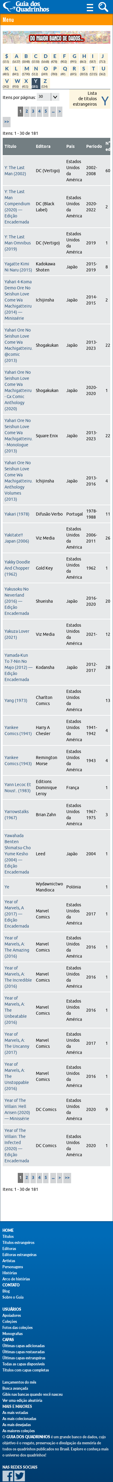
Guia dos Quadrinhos (28, 1437)
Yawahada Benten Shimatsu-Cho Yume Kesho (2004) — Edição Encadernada (18, 854)
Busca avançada (15, 1388)
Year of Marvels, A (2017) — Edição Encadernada (17, 914)
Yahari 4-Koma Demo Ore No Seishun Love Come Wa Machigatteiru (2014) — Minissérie (18, 300)
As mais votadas (15, 1412)
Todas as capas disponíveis (23, 1364)
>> (6, 122)
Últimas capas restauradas (23, 1352)
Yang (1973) (16, 700)
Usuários (11, 1309)
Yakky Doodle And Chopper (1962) (17, 568)
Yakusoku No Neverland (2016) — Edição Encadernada (17, 601)
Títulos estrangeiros (18, 1242)
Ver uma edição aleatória (22, 1400)
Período (94, 147)
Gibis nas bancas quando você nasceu (32, 1394)
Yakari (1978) (17, 514)
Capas (8, 1339)
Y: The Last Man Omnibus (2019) (18, 243)
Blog (6, 1291)
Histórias (9, 1273)
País (70, 147)
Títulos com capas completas (25, 1370)
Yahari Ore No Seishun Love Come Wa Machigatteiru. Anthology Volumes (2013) (19, 481)
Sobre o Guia (13, 1297)
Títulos (8, 1236)
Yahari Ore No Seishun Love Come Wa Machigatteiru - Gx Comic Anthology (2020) (18, 390)
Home (8, 1230)
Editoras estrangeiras (19, 1254)
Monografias (12, 1333)
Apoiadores (11, 1315)
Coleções (9, 1321)
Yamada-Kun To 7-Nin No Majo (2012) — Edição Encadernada (19, 667)
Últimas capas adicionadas (23, 1346)
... (53, 111)
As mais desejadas (16, 1424)
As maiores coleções (18, 1431)
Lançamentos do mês (19, 1382)
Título (11, 147)
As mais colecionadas (19, 1418)
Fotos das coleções (17, 1327)
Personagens (12, 1267)
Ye (7, 887)
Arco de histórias (16, 1279)
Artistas (8, 1261)
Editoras (9, 1248)
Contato (11, 1285)
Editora (43, 147)
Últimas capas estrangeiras (23, 1358)
